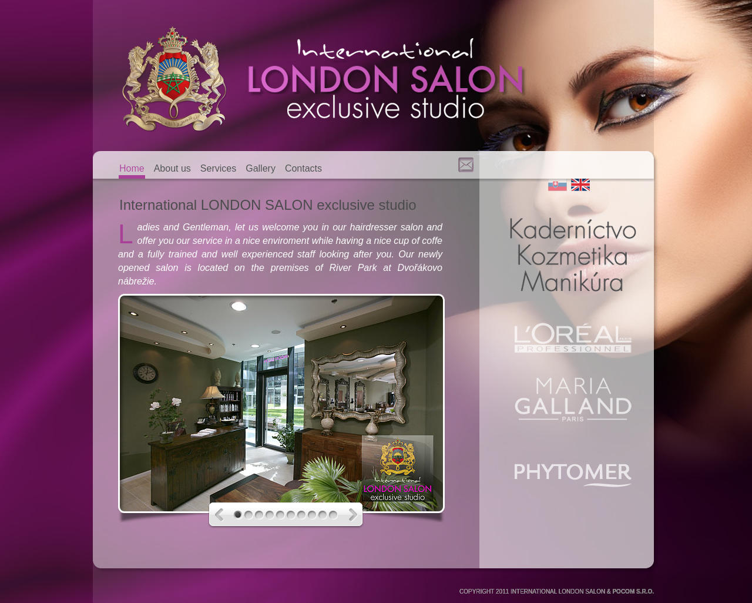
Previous (224, 515)
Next (349, 515)
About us (172, 168)
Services (218, 168)
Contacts (303, 168)
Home (132, 168)
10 (334, 515)
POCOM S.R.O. (633, 591)
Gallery (261, 168)
